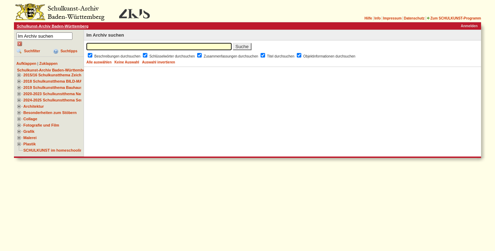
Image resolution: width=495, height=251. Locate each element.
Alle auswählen (98, 62)
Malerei (30, 138)
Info (377, 18)
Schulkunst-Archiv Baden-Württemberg (52, 26)
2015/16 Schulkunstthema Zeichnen (55, 75)
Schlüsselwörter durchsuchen (172, 56)
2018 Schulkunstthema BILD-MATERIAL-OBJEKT (68, 81)
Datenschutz (414, 18)
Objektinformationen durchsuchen (329, 56)
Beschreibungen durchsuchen (117, 56)
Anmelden (469, 26)
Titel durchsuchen (281, 56)
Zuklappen (48, 63)
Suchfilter (32, 51)
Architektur (33, 106)
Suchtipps (69, 51)
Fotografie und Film (41, 125)
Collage (30, 119)
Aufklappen (26, 63)
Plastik (29, 144)
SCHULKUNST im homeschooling (54, 150)
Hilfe (368, 18)
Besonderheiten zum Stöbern (50, 113)
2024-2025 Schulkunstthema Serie (54, 100)
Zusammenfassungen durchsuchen (231, 56)
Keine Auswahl (127, 62)
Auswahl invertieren (158, 62)
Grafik (28, 131)
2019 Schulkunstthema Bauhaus (52, 87)
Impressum (392, 18)
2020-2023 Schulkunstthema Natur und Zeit (62, 94)
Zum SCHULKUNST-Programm (454, 18)
